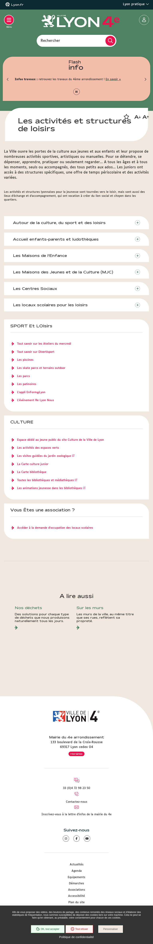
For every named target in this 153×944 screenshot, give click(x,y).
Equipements (76, 877)
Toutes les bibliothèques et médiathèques (45, 480)
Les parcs (23, 376)
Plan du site (76, 902)
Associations (76, 889)
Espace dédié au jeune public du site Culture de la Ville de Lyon (60, 440)
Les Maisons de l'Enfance (40, 255)
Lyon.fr (17, 4)
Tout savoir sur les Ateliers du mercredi (44, 343)
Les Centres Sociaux (35, 288)
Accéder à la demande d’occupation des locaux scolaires (55, 528)
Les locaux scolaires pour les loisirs (50, 305)
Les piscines (25, 360)
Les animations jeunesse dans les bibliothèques (49, 488)
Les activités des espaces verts (38, 448)
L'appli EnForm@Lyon (31, 392)
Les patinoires (26, 384)
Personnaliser (110, 929)
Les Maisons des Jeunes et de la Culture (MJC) (63, 272)
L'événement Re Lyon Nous (35, 400)
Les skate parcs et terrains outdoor (41, 368)
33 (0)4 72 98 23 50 (76, 788)
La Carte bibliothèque (31, 472)
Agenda (77, 871)
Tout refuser (79, 929)
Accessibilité (76, 896)
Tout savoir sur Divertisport (35, 352)
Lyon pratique (136, 4)
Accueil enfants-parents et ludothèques (56, 239)
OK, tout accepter (47, 929)
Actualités (76, 864)
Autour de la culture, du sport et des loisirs (59, 222)
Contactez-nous (76, 802)
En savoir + (113, 79)
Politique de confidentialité (76, 937)
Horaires (76, 753)
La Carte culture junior (32, 464)
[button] (8, 79)
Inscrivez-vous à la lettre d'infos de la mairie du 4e (76, 814)
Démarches (76, 883)
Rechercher (50, 40)
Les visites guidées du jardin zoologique (44, 456)
